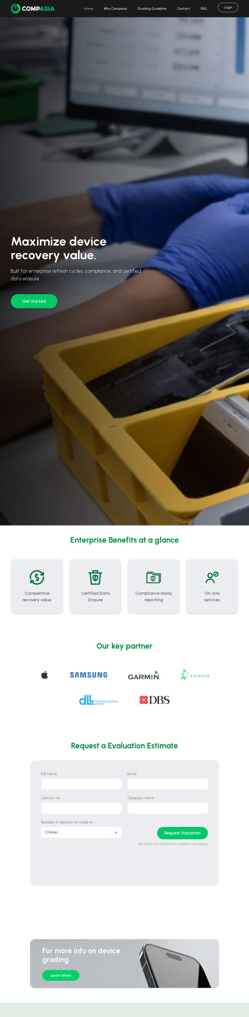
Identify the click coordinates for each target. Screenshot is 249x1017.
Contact (183, 9)
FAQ (204, 9)
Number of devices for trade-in (67, 822)
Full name (49, 774)
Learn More (61, 975)
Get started (34, 301)
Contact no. (50, 798)
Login (228, 7)
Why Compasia (115, 9)
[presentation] (78, 865)
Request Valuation (182, 833)
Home (88, 9)
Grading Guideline (152, 9)
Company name (140, 798)
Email (131, 774)
